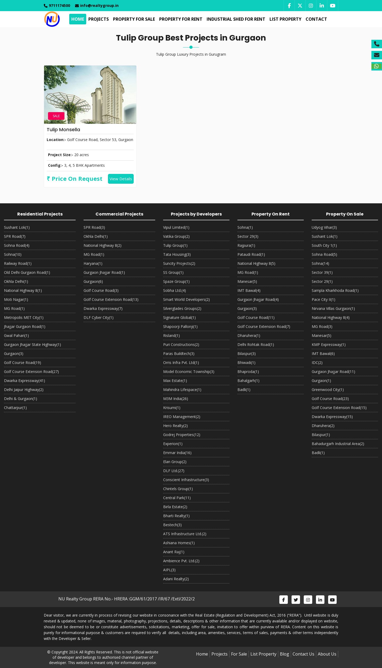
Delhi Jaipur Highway (24, 389)
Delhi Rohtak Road (255, 344)
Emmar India (177, 452)
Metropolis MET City (24, 317)
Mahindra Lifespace (182, 389)
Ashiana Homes (179, 542)
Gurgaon (13, 353)
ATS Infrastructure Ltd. (184, 533)
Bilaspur (246, 353)
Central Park (177, 497)
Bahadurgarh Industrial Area (338, 443)
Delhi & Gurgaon (20, 398)
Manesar (247, 281)
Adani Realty (176, 578)
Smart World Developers (186, 299)
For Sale (239, 654)
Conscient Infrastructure (186, 479)
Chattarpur (15, 407)
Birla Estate (175, 506)
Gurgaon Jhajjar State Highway (32, 344)
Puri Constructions (181, 344)
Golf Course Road (22, 362)
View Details (121, 178)
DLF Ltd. (173, 470)
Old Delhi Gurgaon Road (27, 272)
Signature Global (179, 317)
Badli (243, 389)
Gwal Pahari (16, 335)
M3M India (175, 398)
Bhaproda (248, 371)
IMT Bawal (249, 290)
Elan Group (174, 461)
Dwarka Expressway (24, 380)
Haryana (93, 263)
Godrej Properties (181, 434)
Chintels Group (178, 488)
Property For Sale (133, 19)
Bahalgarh (248, 380)
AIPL (169, 569)
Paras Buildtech (178, 353)
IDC (317, 362)
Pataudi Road (251, 254)
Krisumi (171, 407)
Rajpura (246, 245)
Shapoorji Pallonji (180, 326)
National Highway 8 (23, 290)
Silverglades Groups (182, 308)
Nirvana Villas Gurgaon (333, 308)
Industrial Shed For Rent (235, 19)
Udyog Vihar (324, 227)
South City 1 (324, 245)
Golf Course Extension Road (31, 371)
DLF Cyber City (99, 317)
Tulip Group (175, 245)
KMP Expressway (329, 344)
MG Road (14, 308)
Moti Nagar (16, 299)
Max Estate (175, 380)
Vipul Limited (176, 227)
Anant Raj (173, 551)
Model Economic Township (188, 371)
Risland (171, 335)
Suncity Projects (179, 263)
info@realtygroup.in (97, 5)
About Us (327, 654)
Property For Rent (180, 19)
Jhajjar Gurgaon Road (24, 326)
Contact (316, 19)
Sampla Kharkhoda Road (335, 290)
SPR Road (14, 236)
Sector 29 (247, 236)
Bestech (172, 524)
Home (77, 19)
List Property (285, 19)
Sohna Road (16, 245)
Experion (173, 443)
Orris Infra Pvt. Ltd (181, 362)
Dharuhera (248, 335)
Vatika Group (176, 236)
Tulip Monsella (63, 129)
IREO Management (181, 416)
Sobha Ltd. (174, 290)
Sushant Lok (17, 227)
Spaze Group (176, 281)
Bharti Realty (176, 515)
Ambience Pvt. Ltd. (181, 560)
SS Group (173, 272)
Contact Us (303, 654)
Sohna (12, 254)
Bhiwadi (246, 362)
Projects (98, 19)
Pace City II (323, 299)
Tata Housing (177, 254)
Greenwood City (328, 389)
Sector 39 (322, 272)
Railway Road (18, 263)
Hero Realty (175, 425)
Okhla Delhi (16, 281)
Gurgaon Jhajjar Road (104, 272)
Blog (284, 654)
